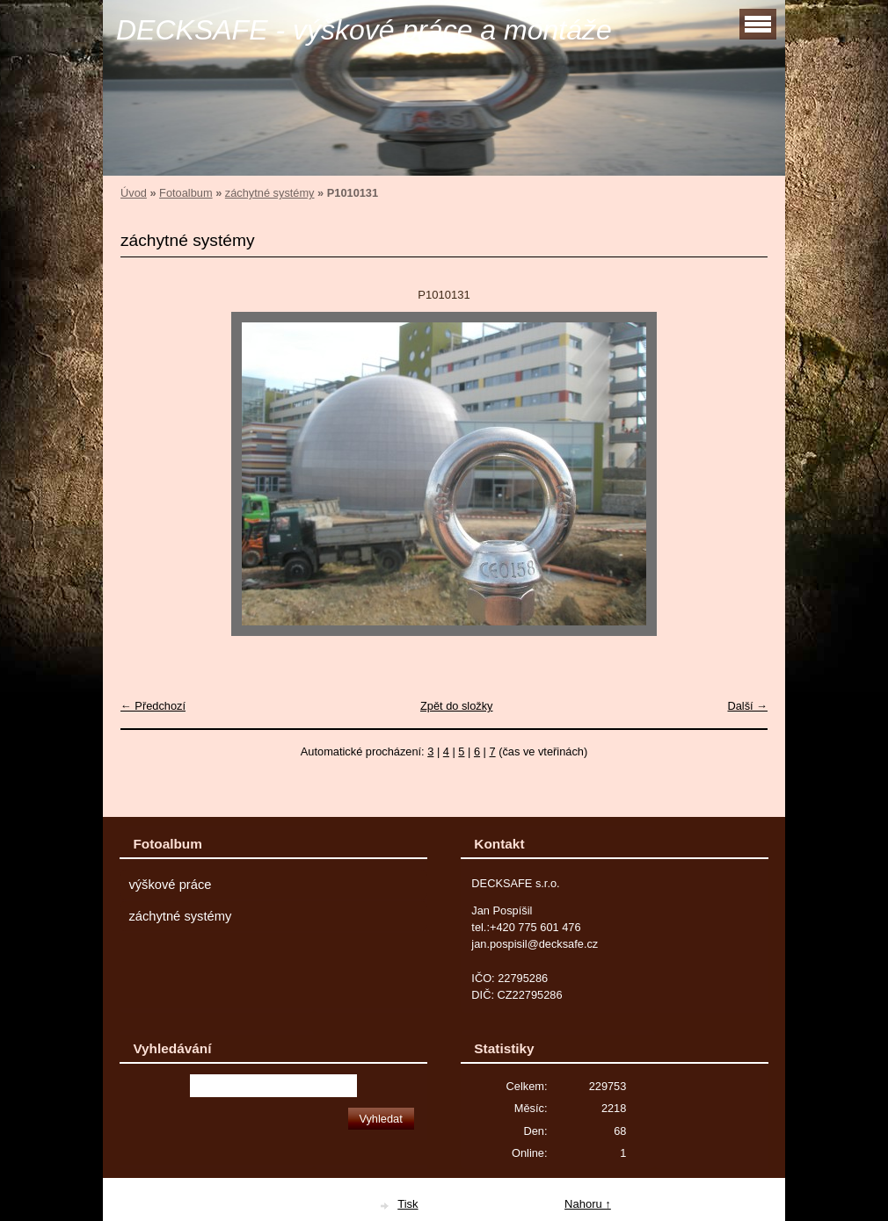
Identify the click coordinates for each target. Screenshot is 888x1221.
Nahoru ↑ (587, 1203)
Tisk (407, 1203)
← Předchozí (153, 705)
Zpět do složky (456, 705)
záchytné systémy (270, 192)
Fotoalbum (185, 192)
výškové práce (169, 885)
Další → (747, 705)
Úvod (133, 192)
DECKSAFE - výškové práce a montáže (364, 30)
